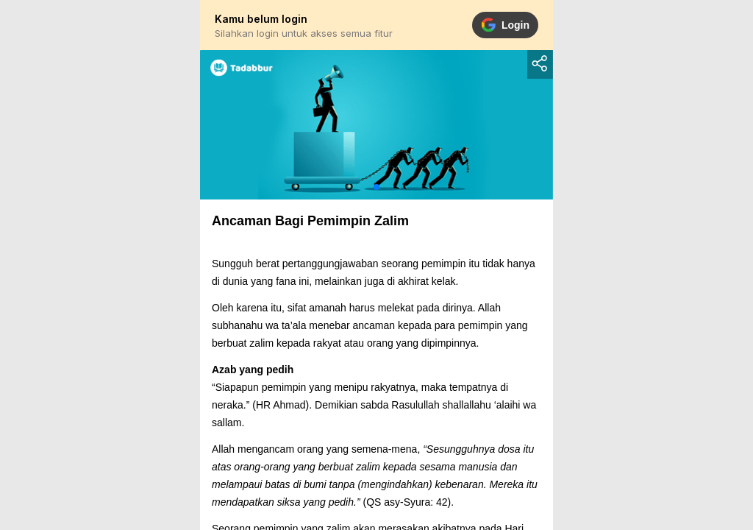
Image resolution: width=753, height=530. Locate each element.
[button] (376, 187)
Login (505, 25)
